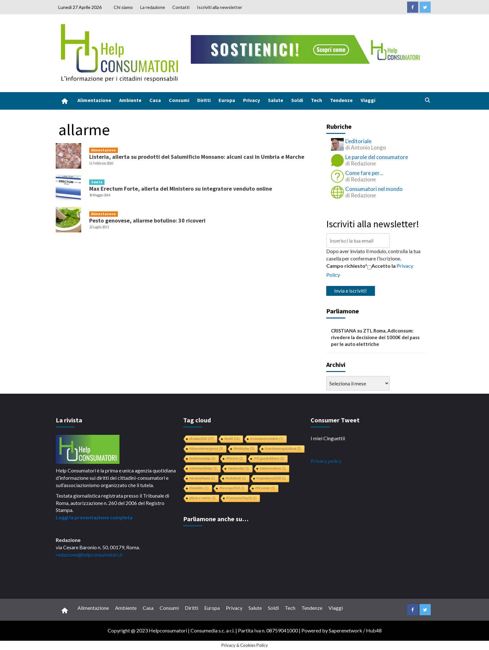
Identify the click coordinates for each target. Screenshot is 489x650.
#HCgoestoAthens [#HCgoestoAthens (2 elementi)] (269, 458)
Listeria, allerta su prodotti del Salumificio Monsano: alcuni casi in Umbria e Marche (196, 156)
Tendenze (341, 100)
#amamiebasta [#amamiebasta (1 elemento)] (202, 478)
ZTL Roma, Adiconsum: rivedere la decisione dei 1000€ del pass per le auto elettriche (375, 337)
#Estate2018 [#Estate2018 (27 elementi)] (201, 439)
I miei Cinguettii (328, 438)
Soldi (297, 100)
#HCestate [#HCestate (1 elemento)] (265, 488)
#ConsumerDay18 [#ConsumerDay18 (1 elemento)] (241, 498)
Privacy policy (326, 461)
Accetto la (381, 266)
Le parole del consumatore (376, 157)
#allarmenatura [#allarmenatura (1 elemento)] (273, 468)
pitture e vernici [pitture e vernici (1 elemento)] (202, 498)
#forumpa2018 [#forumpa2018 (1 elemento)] (232, 488)
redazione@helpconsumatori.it (89, 554)
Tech (316, 100)
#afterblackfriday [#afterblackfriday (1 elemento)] (203, 468)
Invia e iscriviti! (350, 291)
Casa (155, 100)
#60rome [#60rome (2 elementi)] (234, 458)
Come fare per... (364, 173)
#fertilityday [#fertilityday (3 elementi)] (244, 448)
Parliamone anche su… (215, 519)
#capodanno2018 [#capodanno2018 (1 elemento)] (271, 478)
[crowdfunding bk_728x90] (307, 49)
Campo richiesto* (346, 266)
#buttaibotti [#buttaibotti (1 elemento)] (236, 478)
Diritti (204, 100)
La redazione (152, 7)
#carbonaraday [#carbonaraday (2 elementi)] (202, 458)
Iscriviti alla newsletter (219, 7)
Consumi (179, 100)
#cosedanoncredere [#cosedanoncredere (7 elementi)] (266, 439)
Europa (227, 100)
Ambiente (130, 100)
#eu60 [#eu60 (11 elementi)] (232, 439)
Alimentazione (94, 100)
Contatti (181, 7)
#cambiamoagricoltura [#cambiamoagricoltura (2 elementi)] (283, 448)
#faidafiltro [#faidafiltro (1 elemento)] (199, 488)
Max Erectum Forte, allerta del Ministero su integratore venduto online (180, 188)
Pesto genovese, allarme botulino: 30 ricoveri (147, 220)
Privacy (251, 100)
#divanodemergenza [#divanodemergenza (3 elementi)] (206, 448)
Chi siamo (123, 7)
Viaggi (368, 100)
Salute (275, 100)
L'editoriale (358, 141)
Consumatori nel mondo (374, 189)
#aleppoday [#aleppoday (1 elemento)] (238, 468)
